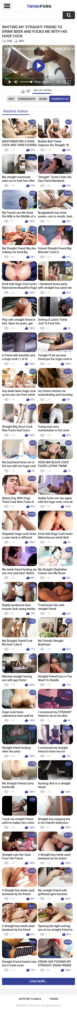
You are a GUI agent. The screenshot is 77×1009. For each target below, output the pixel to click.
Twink (39, 6)
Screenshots (26, 99)
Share (43, 99)
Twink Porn (34, 1005)
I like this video (23, 91)
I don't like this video (28, 91)
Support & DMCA (30, 998)
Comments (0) (60, 99)
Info (11, 99)
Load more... (38, 981)
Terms (53, 998)
